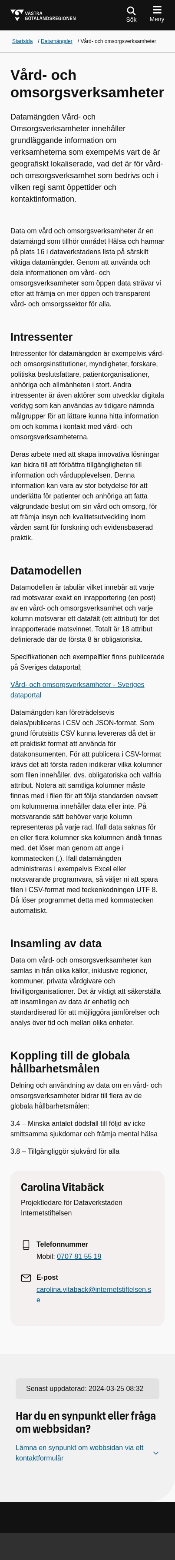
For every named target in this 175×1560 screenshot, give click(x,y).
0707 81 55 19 (79, 1256)
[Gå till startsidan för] (43, 15)
